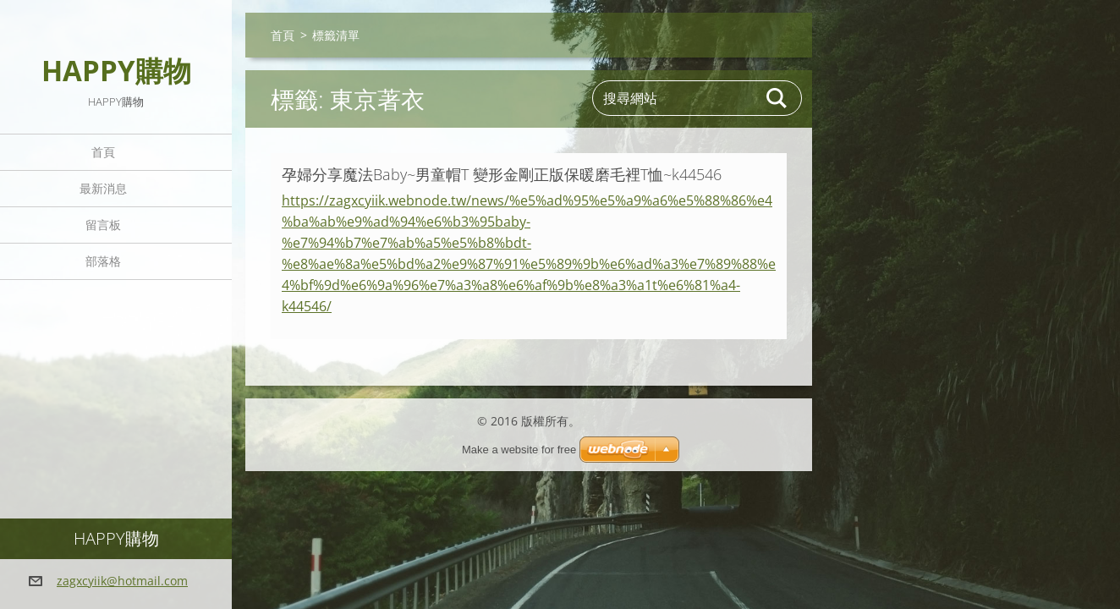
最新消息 (103, 188)
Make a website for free (519, 449)
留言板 (103, 225)
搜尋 (777, 98)
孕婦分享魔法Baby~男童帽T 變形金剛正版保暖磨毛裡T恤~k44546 (502, 174)
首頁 (103, 152)
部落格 (103, 261)
